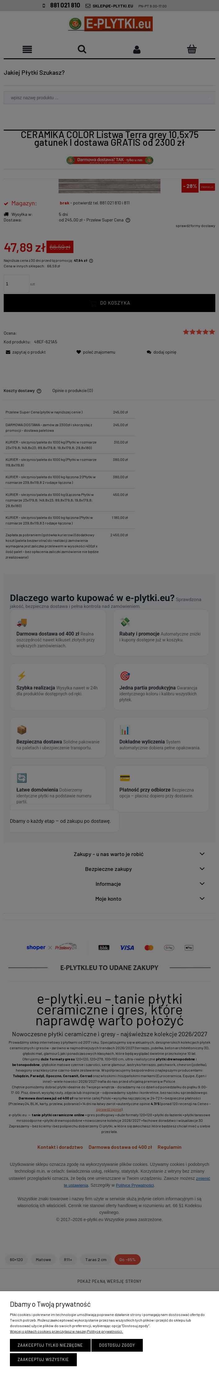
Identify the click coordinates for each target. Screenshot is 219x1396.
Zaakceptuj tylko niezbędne (50, 1346)
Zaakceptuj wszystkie (43, 1359)
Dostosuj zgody (117, 1346)
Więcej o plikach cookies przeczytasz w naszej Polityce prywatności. (66, 1333)
